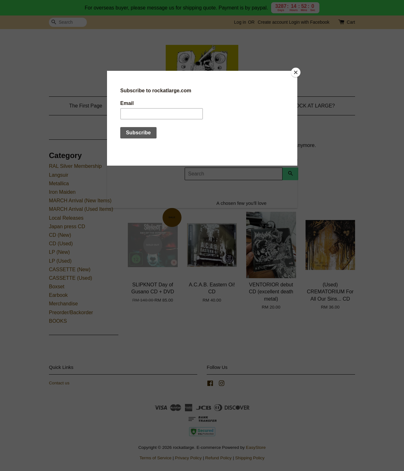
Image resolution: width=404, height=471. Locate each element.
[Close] (295, 72)
